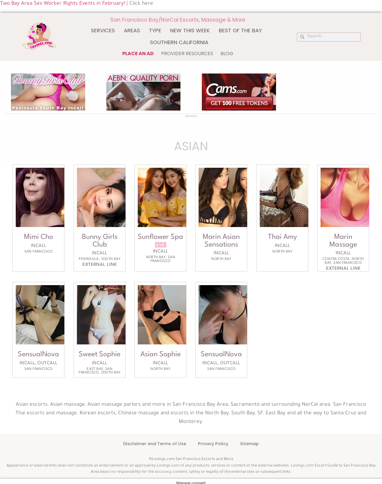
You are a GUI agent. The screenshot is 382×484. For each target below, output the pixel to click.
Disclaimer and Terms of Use (154, 444)
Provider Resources (187, 53)
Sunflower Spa (160, 237)
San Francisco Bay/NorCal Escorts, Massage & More (177, 19)
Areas (132, 30)
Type (155, 30)
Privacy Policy (213, 444)
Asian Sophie (160, 354)
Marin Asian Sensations (221, 241)
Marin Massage (343, 241)
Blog (227, 53)
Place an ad (138, 53)
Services (103, 30)
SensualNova (38, 354)
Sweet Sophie (100, 354)
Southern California (179, 42)
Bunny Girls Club (99, 241)
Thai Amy (282, 237)
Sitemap (249, 444)
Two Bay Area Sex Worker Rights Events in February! (62, 4)
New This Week (190, 30)
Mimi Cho (38, 237)
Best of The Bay (240, 30)
